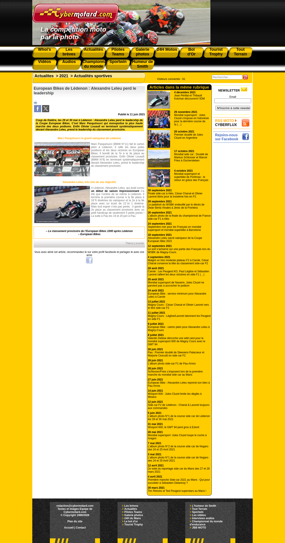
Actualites (44, 76)
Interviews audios (203, 518)
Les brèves (131, 505)
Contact (81, 527)
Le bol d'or (131, 521)
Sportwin (197, 512)
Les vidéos (199, 515)
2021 (63, 76)
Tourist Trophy (133, 524)
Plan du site (74, 521)
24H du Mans (132, 518)
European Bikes (90, 234)
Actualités (130, 508)
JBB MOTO (199, 527)
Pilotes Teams (133, 512)
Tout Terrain (199, 508)
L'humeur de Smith (204, 505)
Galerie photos (133, 515)
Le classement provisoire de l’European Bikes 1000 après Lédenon (90, 231)
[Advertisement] (232, 211)
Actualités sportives (93, 76)
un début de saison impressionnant (115, 191)
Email (232, 96)
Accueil (69, 527)
